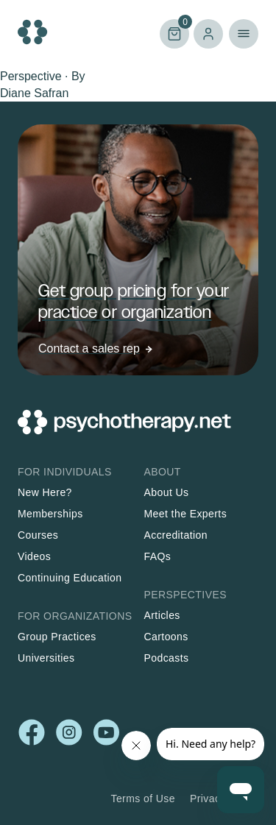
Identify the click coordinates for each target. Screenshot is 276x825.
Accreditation (176, 535)
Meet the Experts (185, 514)
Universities (46, 658)
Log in (208, 34)
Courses (38, 535)
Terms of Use (142, 798)
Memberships (50, 514)
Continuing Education (70, 578)
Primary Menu (243, 34)
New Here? (45, 492)
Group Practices (57, 636)
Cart (174, 32)
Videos (34, 556)
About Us (166, 492)
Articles (162, 615)
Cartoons (166, 636)
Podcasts (166, 658)
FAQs (157, 556)
